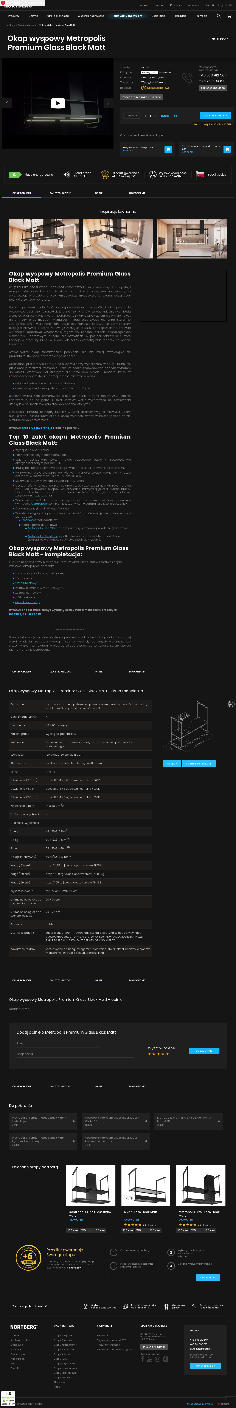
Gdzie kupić (158, 16)
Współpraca (18, 1358)
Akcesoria (59, 1382)
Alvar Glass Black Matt (140, 1212)
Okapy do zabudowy (65, 1368)
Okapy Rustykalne (64, 1349)
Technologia (18, 1354)
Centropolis (39, 504)
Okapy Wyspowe (63, 1335)
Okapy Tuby (60, 1358)
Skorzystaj (208, 1277)
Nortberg (10, 25)
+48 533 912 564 (213, 75)
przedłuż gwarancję (37, 428)
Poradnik (33, 614)
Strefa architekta (58, 16)
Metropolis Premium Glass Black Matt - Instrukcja (43, 1121)
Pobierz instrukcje (198, 763)
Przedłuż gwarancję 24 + (125, 174)
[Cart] (229, 16)
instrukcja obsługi (27, 602)
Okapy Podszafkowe (65, 1344)
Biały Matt (165, 72)
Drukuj (172, 763)
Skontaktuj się (205, 1366)
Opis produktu (21, 193)
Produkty (13, 16)
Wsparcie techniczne (91, 16)
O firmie (33, 16)
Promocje (201, 16)
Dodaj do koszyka (215, 115)
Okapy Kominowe (63, 1340)
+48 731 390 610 (212, 80)
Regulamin (103, 1335)
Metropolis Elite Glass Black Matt (199, 1214)
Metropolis (29, 520)
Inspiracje (180, 16)
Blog (13, 1363)
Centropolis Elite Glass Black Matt (90, 1214)
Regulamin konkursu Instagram (114, 1349)
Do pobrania (137, 193)
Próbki (57, 1386)
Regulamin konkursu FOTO (111, 1340)
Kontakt (15, 1368)
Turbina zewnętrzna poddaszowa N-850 (201, 148)
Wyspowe (31, 25)
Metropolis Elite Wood (43, 536)
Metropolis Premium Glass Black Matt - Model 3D (116, 1121)
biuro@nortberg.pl (200, 1349)
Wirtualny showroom (127, 16)
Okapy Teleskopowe (65, 1372)
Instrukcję (16, 614)
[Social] (142, 1359)
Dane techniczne (60, 193)
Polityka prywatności (108, 1344)
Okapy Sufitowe (62, 1354)
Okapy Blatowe (62, 1377)
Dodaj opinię (204, 1050)
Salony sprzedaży (154, 1346)
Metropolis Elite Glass (42, 528)
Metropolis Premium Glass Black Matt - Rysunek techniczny (43, 1141)
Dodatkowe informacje (200, 1403)
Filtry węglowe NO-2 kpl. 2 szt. (138, 147)
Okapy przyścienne (64, 1363)
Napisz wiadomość (213, 88)
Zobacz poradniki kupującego (141, 97)
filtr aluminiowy (26, 583)
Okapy (21, 25)
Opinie (98, 193)
